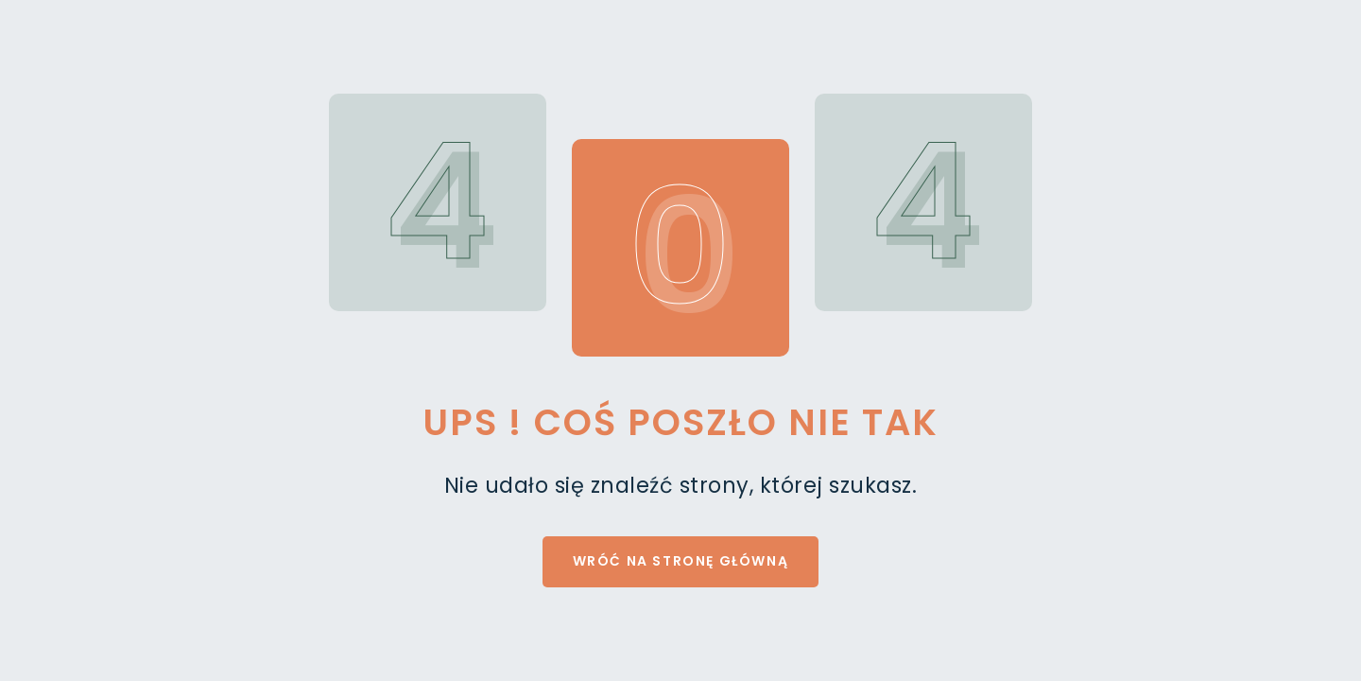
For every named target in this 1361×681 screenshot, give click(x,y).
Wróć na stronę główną (681, 560)
